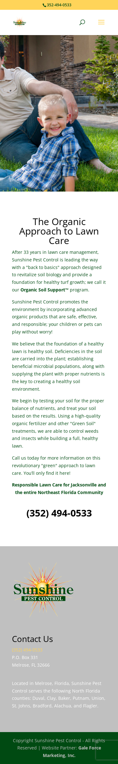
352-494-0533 (59, 5)
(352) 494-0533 (59, 512)
